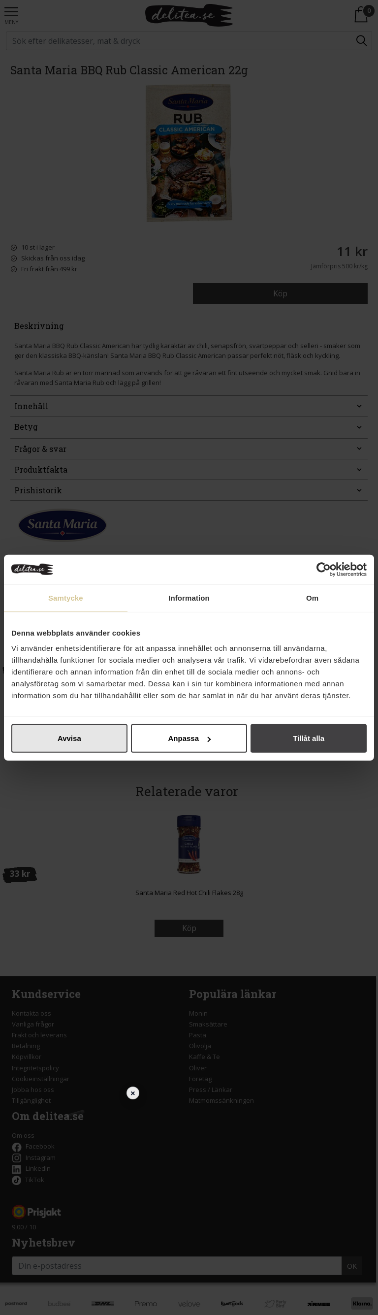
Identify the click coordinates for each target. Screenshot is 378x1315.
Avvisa (69, 738)
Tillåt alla (308, 738)
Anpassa (189, 738)
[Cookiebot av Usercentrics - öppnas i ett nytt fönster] (324, 569)
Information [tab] (189, 597)
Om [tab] (312, 597)
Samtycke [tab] (65, 597)
